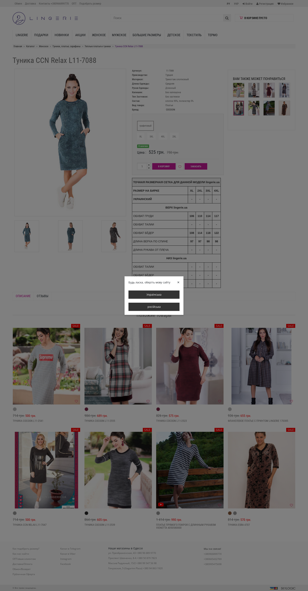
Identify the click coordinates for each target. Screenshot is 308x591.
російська (154, 307)
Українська (154, 294)
